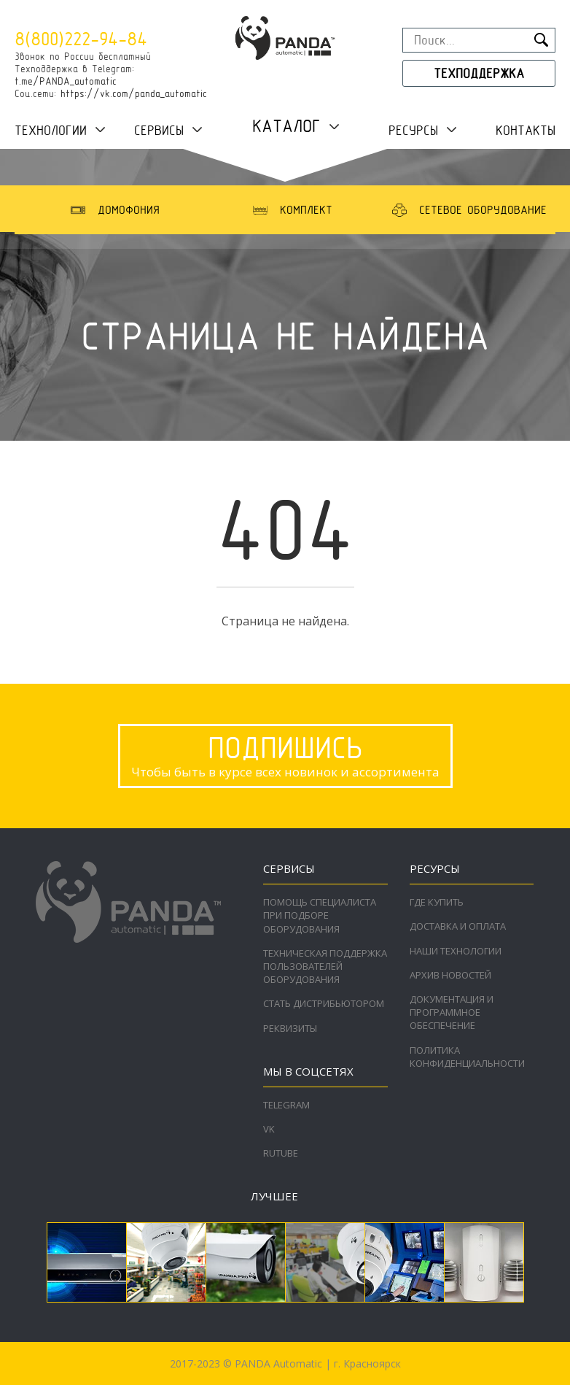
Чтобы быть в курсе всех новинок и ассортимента (285, 754)
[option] (113, 210)
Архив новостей (450, 974)
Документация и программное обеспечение (451, 1012)
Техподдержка (479, 73)
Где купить (437, 901)
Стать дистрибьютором (323, 1003)
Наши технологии (455, 950)
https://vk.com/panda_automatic (133, 93)
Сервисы (159, 130)
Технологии (51, 130)
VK (269, 1128)
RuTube (280, 1153)
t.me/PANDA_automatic (66, 81)
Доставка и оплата (458, 926)
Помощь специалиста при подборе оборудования (319, 915)
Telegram (286, 1104)
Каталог (286, 126)
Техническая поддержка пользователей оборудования (325, 966)
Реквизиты (290, 1028)
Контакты (525, 130)
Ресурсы (413, 130)
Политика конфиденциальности (467, 1056)
